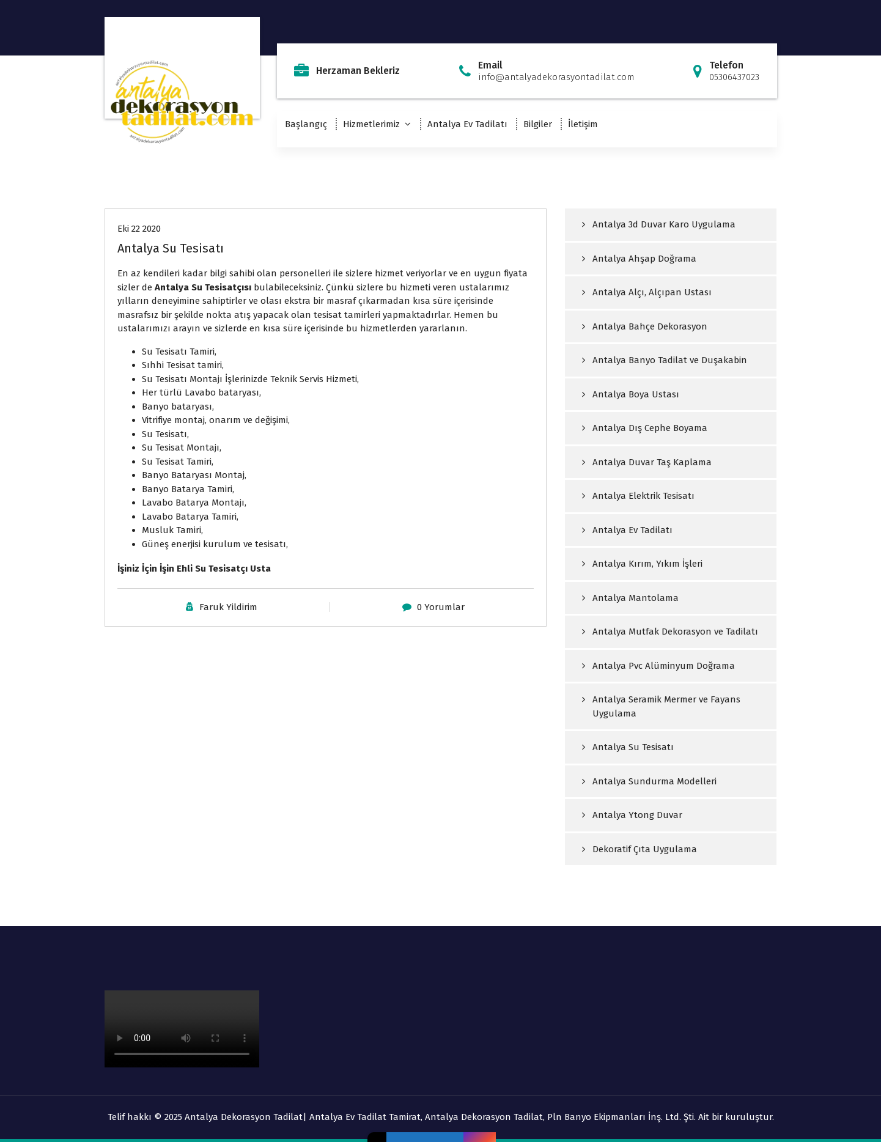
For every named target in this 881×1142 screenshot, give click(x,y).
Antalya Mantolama (635, 597)
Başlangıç (306, 124)
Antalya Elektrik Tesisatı (643, 495)
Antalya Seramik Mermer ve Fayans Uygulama (666, 706)
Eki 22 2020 (139, 228)
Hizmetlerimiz (371, 124)
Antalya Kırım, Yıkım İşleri (647, 563)
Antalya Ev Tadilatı (467, 124)
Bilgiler (537, 124)
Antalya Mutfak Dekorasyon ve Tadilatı (675, 631)
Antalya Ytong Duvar (637, 814)
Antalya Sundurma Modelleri (654, 781)
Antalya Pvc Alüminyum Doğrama (663, 665)
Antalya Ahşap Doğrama (644, 258)
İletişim (583, 124)
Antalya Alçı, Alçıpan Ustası (652, 292)
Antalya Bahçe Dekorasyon (649, 326)
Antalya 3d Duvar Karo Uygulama (663, 224)
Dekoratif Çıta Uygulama (644, 849)
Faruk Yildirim (228, 607)
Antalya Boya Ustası (635, 394)
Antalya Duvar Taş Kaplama (652, 462)
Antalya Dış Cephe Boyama (649, 427)
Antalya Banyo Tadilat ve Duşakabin (669, 360)
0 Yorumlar (441, 607)
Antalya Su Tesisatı (170, 248)
